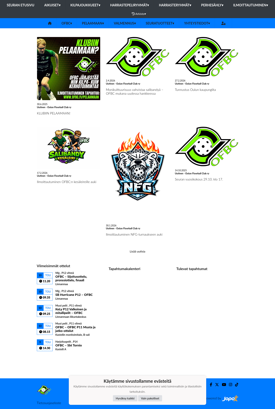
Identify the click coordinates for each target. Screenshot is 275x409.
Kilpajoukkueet (85, 5)
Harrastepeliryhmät (129, 5)
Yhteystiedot (197, 23)
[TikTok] (235, 385)
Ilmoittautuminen (250, 5)
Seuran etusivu (20, 5)
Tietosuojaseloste (49, 403)
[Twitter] (215, 385)
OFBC (67, 23)
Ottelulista (45, 357)
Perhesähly (212, 5)
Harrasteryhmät (175, 5)
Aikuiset (52, 5)
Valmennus (125, 23)
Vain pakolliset (150, 398)
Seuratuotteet (160, 23)
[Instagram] (229, 385)
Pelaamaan (93, 23)
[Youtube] (222, 385)
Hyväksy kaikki (125, 398)
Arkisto (139, 14)
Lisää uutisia (137, 251)
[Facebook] (209, 385)
